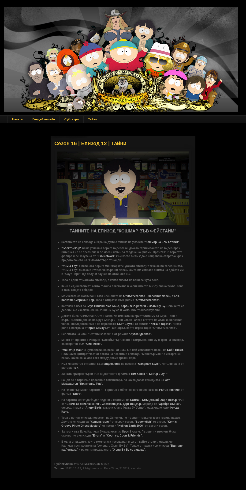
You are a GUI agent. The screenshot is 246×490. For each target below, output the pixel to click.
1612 (68, 468)
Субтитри (71, 119)
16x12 (77, 468)
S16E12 (124, 468)
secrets (136, 468)
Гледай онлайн (44, 119)
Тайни (92, 119)
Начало (17, 119)
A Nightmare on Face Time (100, 468)
